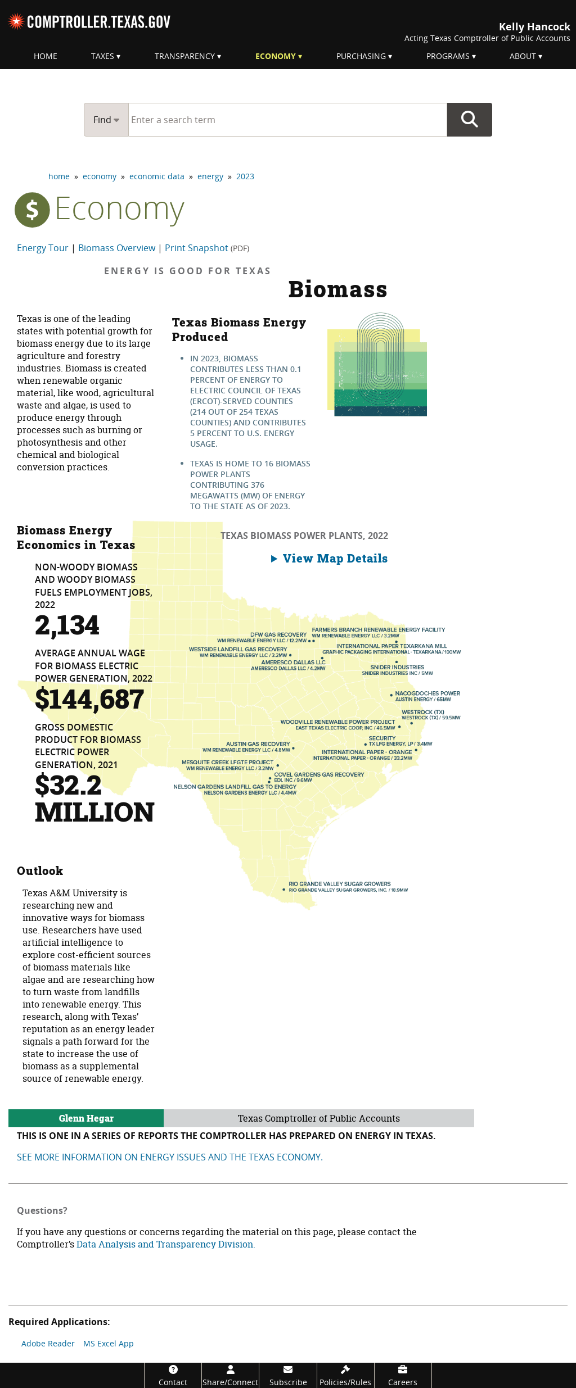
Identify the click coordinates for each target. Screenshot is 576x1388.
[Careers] (403, 1375)
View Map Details (335, 558)
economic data (156, 176)
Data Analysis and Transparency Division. (165, 1244)
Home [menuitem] (45, 56)
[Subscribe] (287, 1375)
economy (99, 176)
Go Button (470, 120)
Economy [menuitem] (275, 56)
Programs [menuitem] (448, 56)
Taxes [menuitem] (102, 56)
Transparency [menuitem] (185, 56)
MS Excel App (108, 1343)
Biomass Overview (116, 248)
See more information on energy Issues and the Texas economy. (170, 1157)
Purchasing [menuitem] (361, 56)
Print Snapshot (207, 248)
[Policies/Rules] (345, 1375)
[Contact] (173, 1375)
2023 (245, 176)
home (59, 176)
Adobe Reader (48, 1343)
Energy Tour (43, 248)
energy (210, 176)
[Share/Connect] (230, 1375)
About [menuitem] (523, 56)
